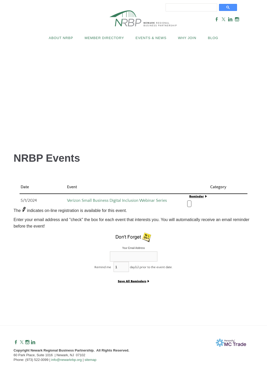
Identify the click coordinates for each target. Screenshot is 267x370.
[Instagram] (27, 342)
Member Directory (104, 38)
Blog (213, 38)
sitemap (90, 360)
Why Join (187, 38)
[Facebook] (16, 342)
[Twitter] (22, 342)
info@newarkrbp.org (66, 360)
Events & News (151, 38)
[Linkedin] (33, 342)
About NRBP (61, 38)
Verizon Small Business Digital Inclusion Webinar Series (117, 200)
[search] (190, 7)
